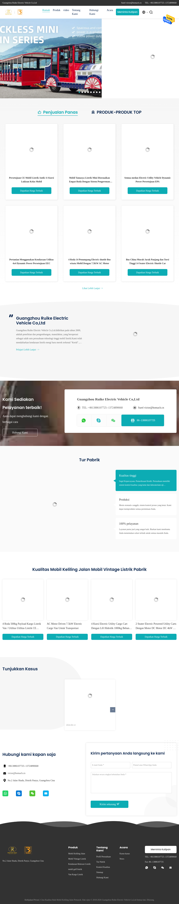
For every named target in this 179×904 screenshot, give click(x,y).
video (66, 10)
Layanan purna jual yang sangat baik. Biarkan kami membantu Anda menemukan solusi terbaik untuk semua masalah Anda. (144, 531)
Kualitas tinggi (127, 475)
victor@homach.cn (16, 773)
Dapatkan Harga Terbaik (31, 190)
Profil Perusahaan (103, 857)
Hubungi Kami (93, 12)
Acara (110, 10)
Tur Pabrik (100, 862)
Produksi (124, 499)
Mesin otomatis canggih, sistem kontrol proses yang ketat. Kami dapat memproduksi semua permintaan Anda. (145, 507)
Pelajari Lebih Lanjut (27, 349)
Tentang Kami (76, 12)
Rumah (46, 10)
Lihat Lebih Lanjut (92, 288)
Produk (56, 10)
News (122, 859)
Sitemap (99, 872)
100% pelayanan (128, 523)
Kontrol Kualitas (103, 867)
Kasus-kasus (125, 854)
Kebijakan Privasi (32, 900)
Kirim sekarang (109, 804)
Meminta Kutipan (127, 12)
